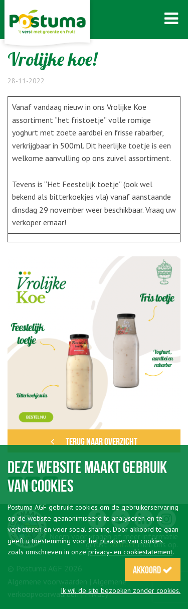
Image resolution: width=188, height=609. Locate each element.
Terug (94, 441)
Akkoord (152, 569)
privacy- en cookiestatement (130, 551)
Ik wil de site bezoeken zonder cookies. (120, 590)
